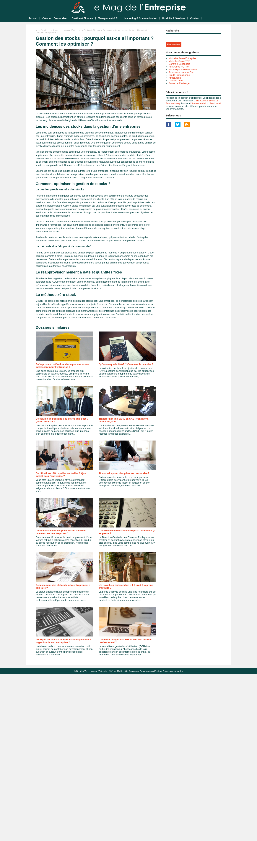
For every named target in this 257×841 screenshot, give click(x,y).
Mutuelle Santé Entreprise (182, 58)
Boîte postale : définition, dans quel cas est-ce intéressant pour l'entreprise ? (62, 365)
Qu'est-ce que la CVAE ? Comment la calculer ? (126, 364)
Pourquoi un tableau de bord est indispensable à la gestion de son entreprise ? (64, 641)
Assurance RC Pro (179, 66)
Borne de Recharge (179, 83)
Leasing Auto (176, 80)
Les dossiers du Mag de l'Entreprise (65, 30)
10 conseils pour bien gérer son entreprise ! (124, 473)
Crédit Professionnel (179, 75)
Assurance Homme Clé (181, 72)
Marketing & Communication (140, 18)
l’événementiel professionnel (206, 103)
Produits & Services (173, 18)
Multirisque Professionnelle (183, 69)
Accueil (33, 18)
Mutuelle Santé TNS (179, 61)
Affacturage (175, 77)
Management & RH (108, 18)
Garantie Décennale (179, 63)
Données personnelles (173, 671)
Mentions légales (153, 671)
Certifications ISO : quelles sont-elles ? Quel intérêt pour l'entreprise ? (61, 474)
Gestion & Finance (82, 18)
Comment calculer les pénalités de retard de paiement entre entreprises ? (61, 532)
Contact (194, 18)
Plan (142, 671)
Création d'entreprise (54, 18)
